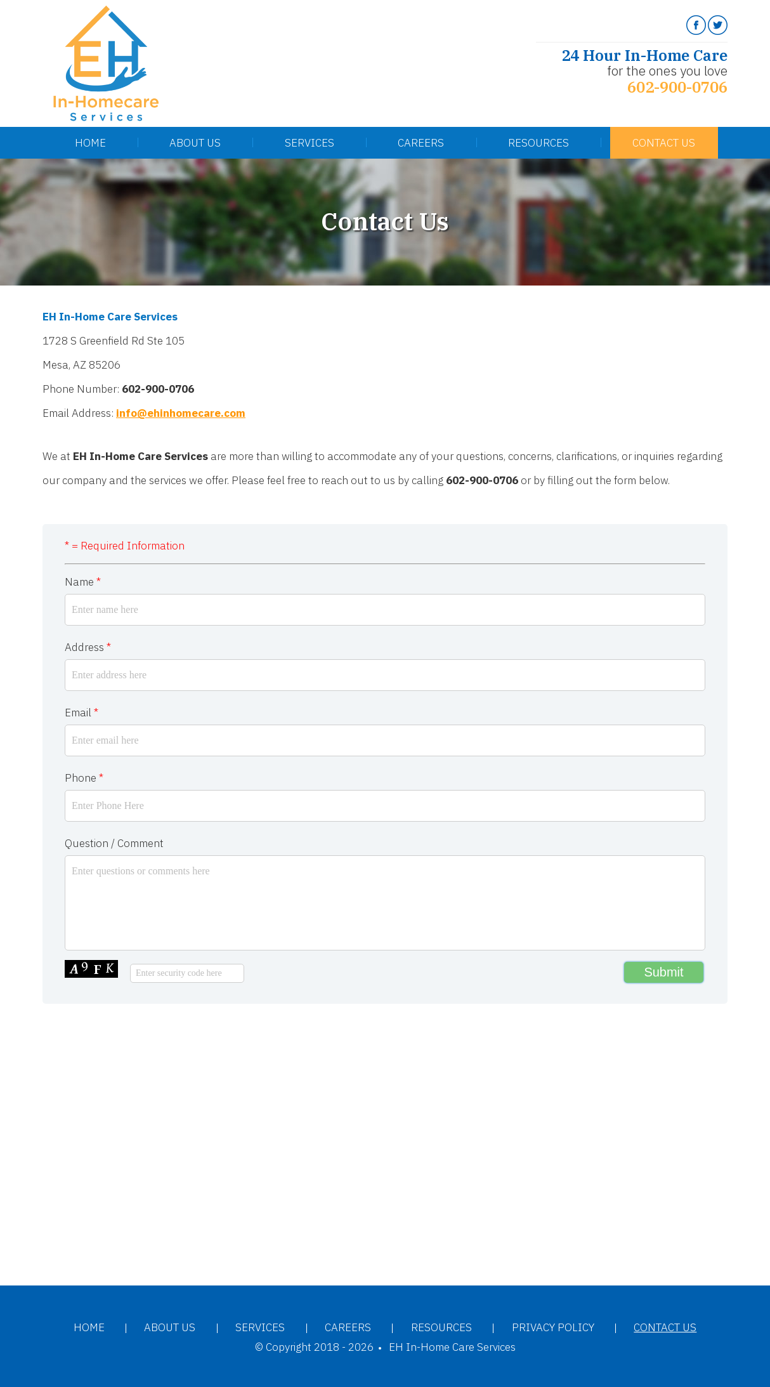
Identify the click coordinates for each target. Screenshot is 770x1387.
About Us (195, 143)
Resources (538, 143)
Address (88, 647)
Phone (84, 778)
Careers (421, 143)
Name (83, 582)
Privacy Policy (553, 1327)
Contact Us (663, 143)
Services (309, 143)
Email (81, 713)
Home (90, 143)
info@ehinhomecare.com (180, 413)
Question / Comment (114, 843)
